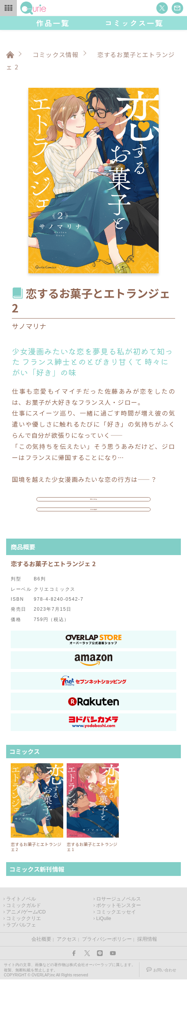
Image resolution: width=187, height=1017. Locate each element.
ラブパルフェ (21, 962)
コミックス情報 (56, 54)
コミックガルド (23, 943)
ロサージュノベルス (118, 936)
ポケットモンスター (118, 943)
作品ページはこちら (93, 508)
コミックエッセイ (116, 949)
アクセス (67, 976)
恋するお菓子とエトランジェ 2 (36, 884)
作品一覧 (53, 22)
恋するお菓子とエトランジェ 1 (92, 884)
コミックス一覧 (134, 22)
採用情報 (147, 976)
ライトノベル (21, 936)
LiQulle (103, 956)
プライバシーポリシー (107, 976)
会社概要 (41, 976)
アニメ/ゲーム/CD (26, 949)
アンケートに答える (93, 537)
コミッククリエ (23, 956)
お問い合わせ (164, 1007)
